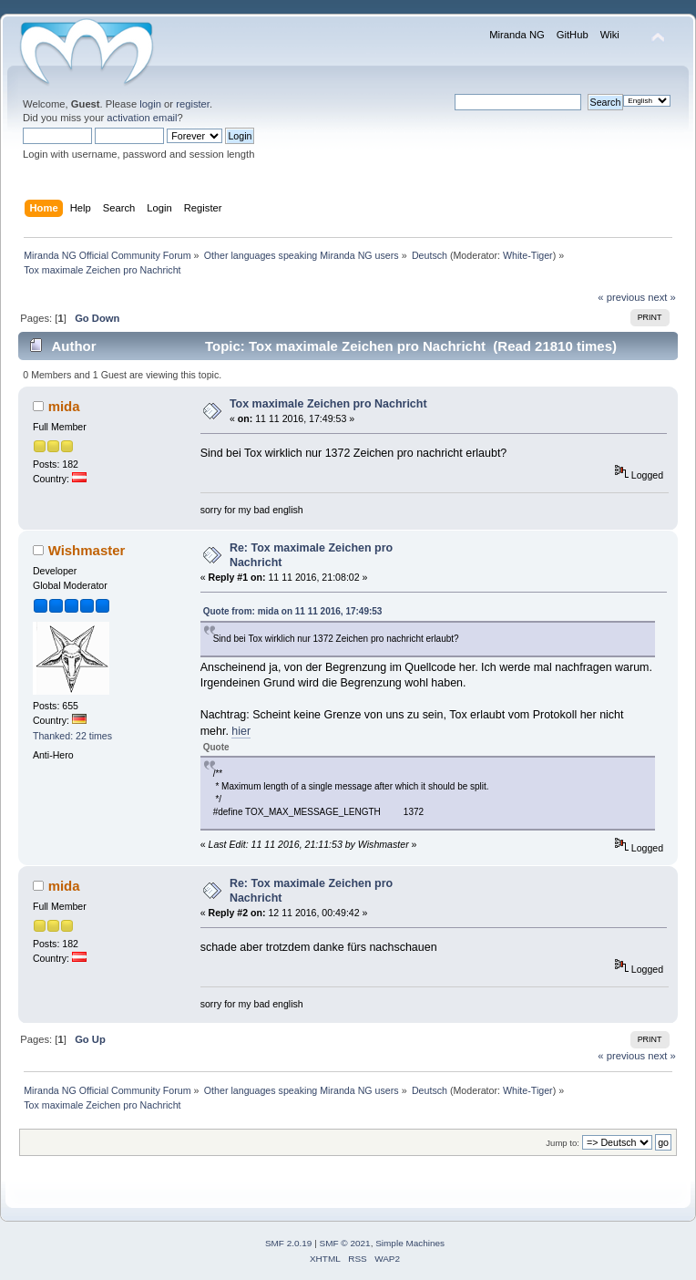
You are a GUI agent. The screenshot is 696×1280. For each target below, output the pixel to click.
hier (241, 731)
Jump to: (562, 1143)
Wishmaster (87, 550)
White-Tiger (528, 255)
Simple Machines (410, 1243)
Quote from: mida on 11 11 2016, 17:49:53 (293, 611)
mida (64, 406)
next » (662, 297)
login (150, 103)
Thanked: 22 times (72, 735)
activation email (142, 117)
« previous (621, 297)
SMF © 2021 (345, 1243)
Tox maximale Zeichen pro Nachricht (328, 403)
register (193, 103)
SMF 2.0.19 (288, 1243)
